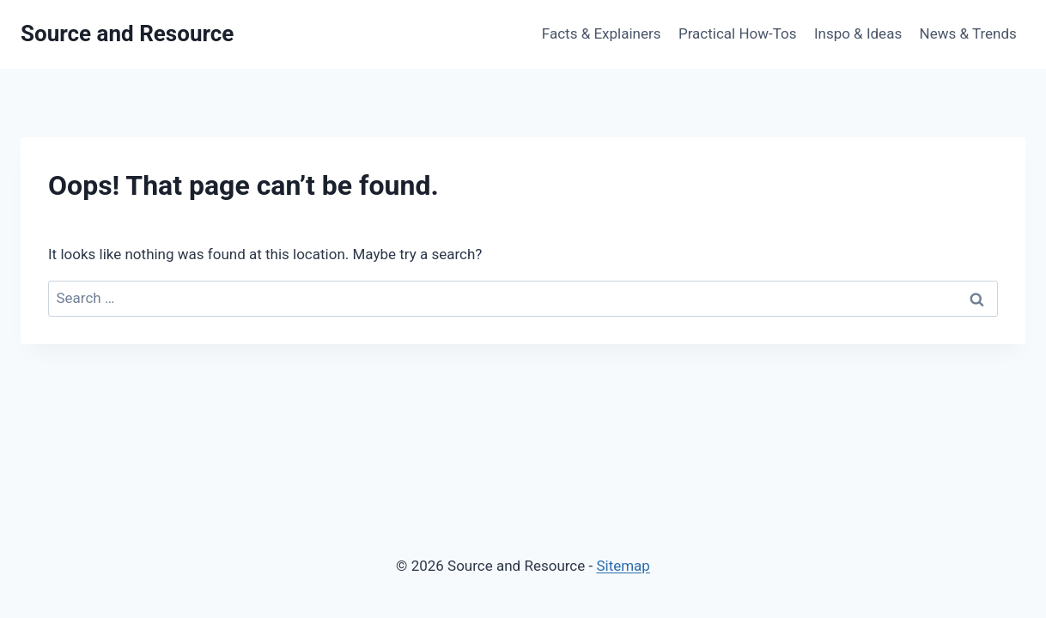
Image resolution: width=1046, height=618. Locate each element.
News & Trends (968, 33)
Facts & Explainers (601, 33)
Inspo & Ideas (858, 33)
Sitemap (623, 565)
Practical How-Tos (737, 33)
